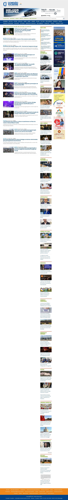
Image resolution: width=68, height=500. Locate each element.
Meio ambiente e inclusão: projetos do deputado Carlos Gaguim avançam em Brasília (46, 48)
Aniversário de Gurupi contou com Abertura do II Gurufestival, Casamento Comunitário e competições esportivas (26, 75)
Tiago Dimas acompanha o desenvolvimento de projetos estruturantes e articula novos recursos (45, 191)
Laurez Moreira (51, 493)
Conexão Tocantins (10, 498)
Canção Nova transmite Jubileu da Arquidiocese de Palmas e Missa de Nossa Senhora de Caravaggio (45, 435)
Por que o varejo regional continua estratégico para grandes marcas (45, 226)
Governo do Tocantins (29, 491)
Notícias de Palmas (45, 489)
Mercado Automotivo (43, 52)
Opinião (33, 21)
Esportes (55, 21)
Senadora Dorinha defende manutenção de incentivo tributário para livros (45, 180)
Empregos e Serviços (31, 23)
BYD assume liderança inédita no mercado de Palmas (45, 30)
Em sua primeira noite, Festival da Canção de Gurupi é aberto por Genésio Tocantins (26, 112)
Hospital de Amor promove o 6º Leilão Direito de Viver (45, 464)
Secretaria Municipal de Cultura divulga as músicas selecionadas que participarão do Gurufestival (20, 140)
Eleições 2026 (42, 491)
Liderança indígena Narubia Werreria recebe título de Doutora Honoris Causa (45, 449)
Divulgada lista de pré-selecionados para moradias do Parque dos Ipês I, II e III (45, 35)
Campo (25, 21)
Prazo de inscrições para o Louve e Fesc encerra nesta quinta (19, 39)
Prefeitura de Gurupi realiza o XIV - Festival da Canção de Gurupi (20, 46)
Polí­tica (11, 21)
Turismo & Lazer (59, 23)
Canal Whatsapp (33, 18)
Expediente (12, 18)
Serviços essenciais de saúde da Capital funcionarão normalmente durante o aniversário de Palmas (45, 470)
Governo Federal (43, 493)
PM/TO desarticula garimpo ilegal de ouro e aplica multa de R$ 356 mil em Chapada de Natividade (45, 378)
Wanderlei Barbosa (58, 489)
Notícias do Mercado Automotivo (33, 489)
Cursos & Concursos (8, 23)
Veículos (20, 21)
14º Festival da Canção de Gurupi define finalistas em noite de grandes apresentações (24, 31)
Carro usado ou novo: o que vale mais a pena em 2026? (45, 71)
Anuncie (17, 18)
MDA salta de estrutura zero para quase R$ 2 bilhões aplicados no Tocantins (45, 106)
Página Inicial (6, 18)
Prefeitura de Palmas (58, 491)
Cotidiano (22, 23)
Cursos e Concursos (43, 300)
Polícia (42, 369)
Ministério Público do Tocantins (17, 491)
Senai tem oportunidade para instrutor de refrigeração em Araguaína (45, 364)
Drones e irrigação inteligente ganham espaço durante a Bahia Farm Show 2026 (45, 117)
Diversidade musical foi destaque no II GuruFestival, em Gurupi (24, 55)
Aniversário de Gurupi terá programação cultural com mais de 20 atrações (25, 130)
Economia (5, 21)
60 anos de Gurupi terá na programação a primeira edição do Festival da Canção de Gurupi (25, 149)
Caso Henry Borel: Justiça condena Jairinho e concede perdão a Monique (45, 132)
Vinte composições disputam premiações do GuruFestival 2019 (26, 84)
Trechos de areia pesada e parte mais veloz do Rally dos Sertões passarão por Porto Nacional (45, 282)
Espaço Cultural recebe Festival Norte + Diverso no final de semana (46, 43)
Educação (16, 23)
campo (51, 489)
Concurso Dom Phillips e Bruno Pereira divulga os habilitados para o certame (45, 304)
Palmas (37, 21)
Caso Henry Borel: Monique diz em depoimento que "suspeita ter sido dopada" (45, 142)
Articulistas (43, 197)
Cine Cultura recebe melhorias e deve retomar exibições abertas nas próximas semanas (45, 251)
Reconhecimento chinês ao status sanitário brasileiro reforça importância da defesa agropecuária (45, 95)
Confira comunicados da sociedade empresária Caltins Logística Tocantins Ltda (45, 482)
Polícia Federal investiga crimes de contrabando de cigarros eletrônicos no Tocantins (45, 396)
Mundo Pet (47, 23)
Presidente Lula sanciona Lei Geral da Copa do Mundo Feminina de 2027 (46, 272)
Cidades (52, 23)
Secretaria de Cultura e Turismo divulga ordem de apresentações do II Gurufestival (25, 93)
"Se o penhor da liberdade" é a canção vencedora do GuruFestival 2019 (24, 64)
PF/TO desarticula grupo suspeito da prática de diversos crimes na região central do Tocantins (45, 390)
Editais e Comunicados (44, 456)
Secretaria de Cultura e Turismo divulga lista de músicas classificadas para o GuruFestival (25, 104)
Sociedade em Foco (45, 440)
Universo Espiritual (45, 402)
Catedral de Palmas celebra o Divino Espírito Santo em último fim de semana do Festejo (45, 423)
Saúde (29, 21)
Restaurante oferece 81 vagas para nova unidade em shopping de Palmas (45, 354)
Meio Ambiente (40, 23)
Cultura (43, 21)
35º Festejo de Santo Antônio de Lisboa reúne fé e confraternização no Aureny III (45, 411)
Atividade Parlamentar (44, 159)
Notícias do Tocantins (34, 493)
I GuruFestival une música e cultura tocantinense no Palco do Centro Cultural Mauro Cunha (19, 122)
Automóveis (23, 489)
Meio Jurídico (49, 21)
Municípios (26, 18)
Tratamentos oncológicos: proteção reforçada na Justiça (46, 39)
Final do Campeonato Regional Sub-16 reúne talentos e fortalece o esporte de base (44, 294)
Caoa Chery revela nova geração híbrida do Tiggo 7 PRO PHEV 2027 (45, 62)
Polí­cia (60, 21)
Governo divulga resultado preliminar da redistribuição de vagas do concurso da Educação (45, 327)
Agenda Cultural (45, 231)
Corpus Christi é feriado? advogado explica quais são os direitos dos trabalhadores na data (45, 153)
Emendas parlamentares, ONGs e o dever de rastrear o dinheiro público (45, 206)
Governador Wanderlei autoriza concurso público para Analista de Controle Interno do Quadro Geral (45, 315)
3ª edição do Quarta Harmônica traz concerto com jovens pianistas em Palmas (45, 257)
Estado (15, 21)
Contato (21, 18)
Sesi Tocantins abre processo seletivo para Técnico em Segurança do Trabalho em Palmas (45, 343)
